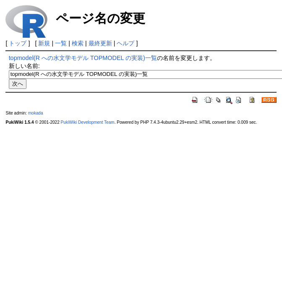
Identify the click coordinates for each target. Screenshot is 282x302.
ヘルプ (125, 43)
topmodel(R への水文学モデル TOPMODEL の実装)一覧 (83, 58)
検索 (78, 43)
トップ (17, 43)
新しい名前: (24, 65)
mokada (35, 113)
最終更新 (100, 43)
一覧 (61, 43)
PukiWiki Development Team (88, 122)
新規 (44, 43)
